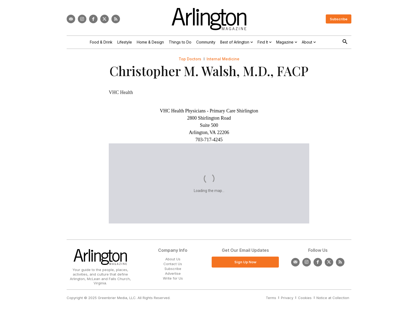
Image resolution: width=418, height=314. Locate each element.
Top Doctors (190, 59)
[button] (345, 42)
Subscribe (172, 268)
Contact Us (172, 264)
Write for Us (173, 278)
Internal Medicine (223, 59)
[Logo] (209, 19)
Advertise (173, 273)
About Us (172, 259)
